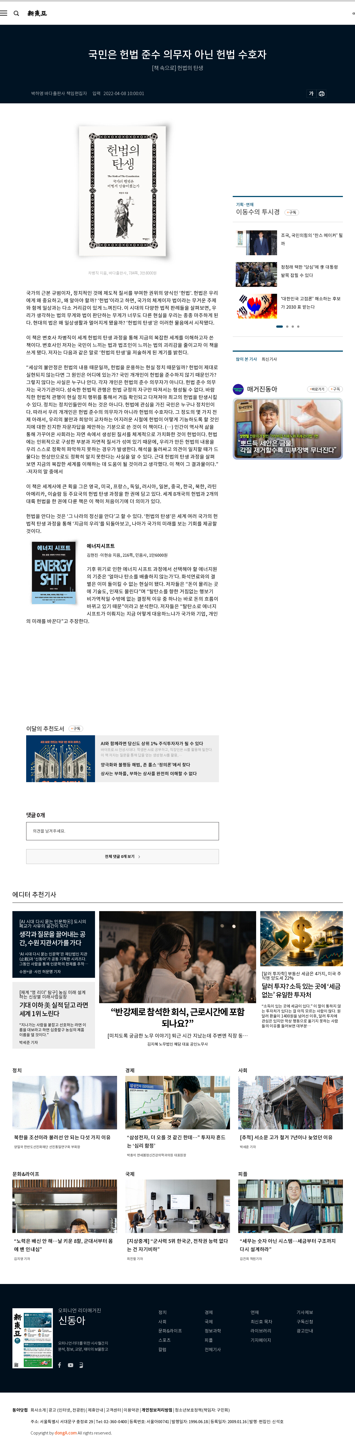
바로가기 (318, 389)
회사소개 (38, 1410)
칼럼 (162, 1349)
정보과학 (213, 1331)
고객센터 (113, 1410)
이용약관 (131, 1410)
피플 (209, 1340)
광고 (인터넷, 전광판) (66, 1410)
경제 (209, 1312)
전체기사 (213, 1349)
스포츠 (164, 1340)
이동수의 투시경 (258, 212)
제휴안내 (95, 1410)
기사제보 (305, 1312)
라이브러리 (261, 1331)
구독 (76, 728)
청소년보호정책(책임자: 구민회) (202, 1410)
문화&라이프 (170, 1331)
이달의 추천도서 (45, 729)
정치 (162, 1312)
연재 (255, 1312)
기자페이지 (261, 1340)
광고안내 (305, 1331)
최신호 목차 (261, 1322)
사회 (162, 1322)
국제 (209, 1322)
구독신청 (305, 1322)
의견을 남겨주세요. (49, 831)
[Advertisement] (108, 666)
